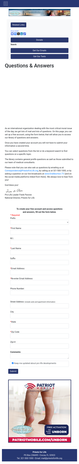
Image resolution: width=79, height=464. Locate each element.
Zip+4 (12, 342)
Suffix (12, 258)
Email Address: (17, 268)
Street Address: (32, 302)
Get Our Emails (39, 50)
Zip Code (14, 332)
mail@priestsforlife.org (51, 458)
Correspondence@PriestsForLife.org (21, 170)
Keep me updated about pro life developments (35, 363)
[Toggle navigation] (5, 3)
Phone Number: (17, 288)
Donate (39, 40)
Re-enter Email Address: (21, 278)
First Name (15, 228)
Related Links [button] (18, 25)
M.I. (12, 238)
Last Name (15, 248)
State (13, 322)
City (12, 312)
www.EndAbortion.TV (54, 174)
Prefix (12, 218)
